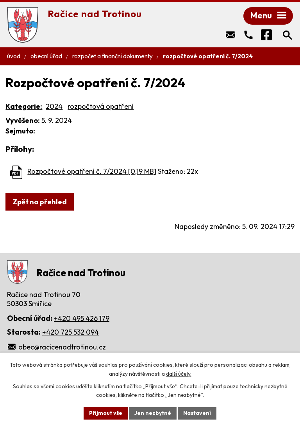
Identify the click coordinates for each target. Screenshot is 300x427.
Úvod (13, 56)
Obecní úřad (46, 56)
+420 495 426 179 (81, 318)
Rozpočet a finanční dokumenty (112, 56)
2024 (54, 106)
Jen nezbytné (152, 412)
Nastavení (197, 412)
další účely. (178, 373)
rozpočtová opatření (101, 106)
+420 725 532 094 (70, 332)
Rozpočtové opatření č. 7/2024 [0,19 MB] (91, 171)
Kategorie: (23, 106)
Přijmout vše (105, 412)
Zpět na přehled (39, 201)
